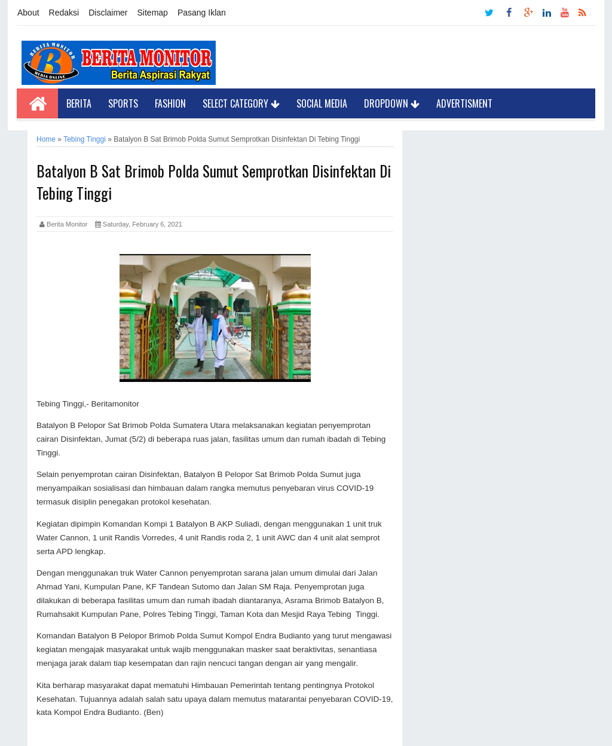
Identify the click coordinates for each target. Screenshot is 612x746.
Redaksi (64, 12)
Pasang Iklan (202, 12)
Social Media (321, 103)
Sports (123, 103)
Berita (78, 103)
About (28, 12)
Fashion (170, 103)
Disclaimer (107, 12)
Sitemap (152, 12)
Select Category (241, 103)
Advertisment (464, 103)
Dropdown (392, 103)
